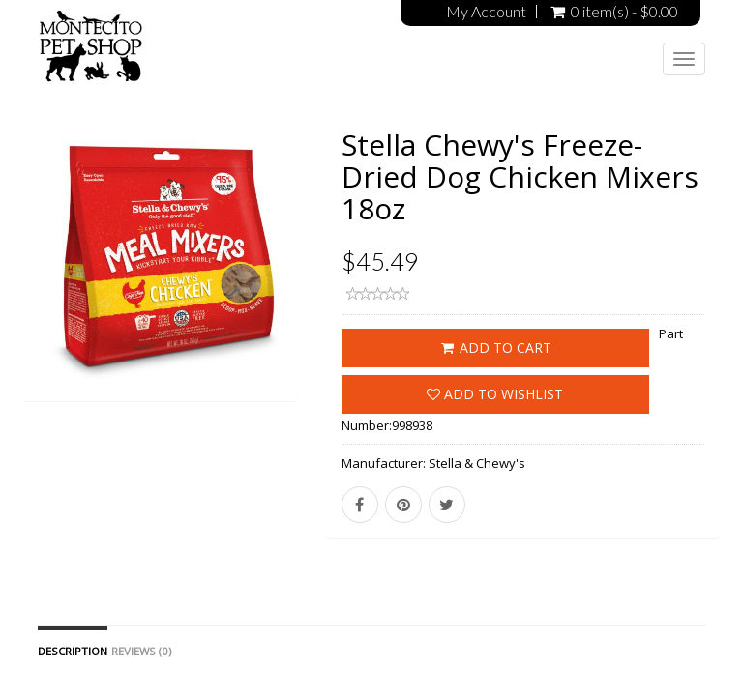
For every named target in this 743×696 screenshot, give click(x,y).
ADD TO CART (494, 347)
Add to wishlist (495, 394)
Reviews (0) (141, 651)
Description (72, 651)
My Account (486, 11)
